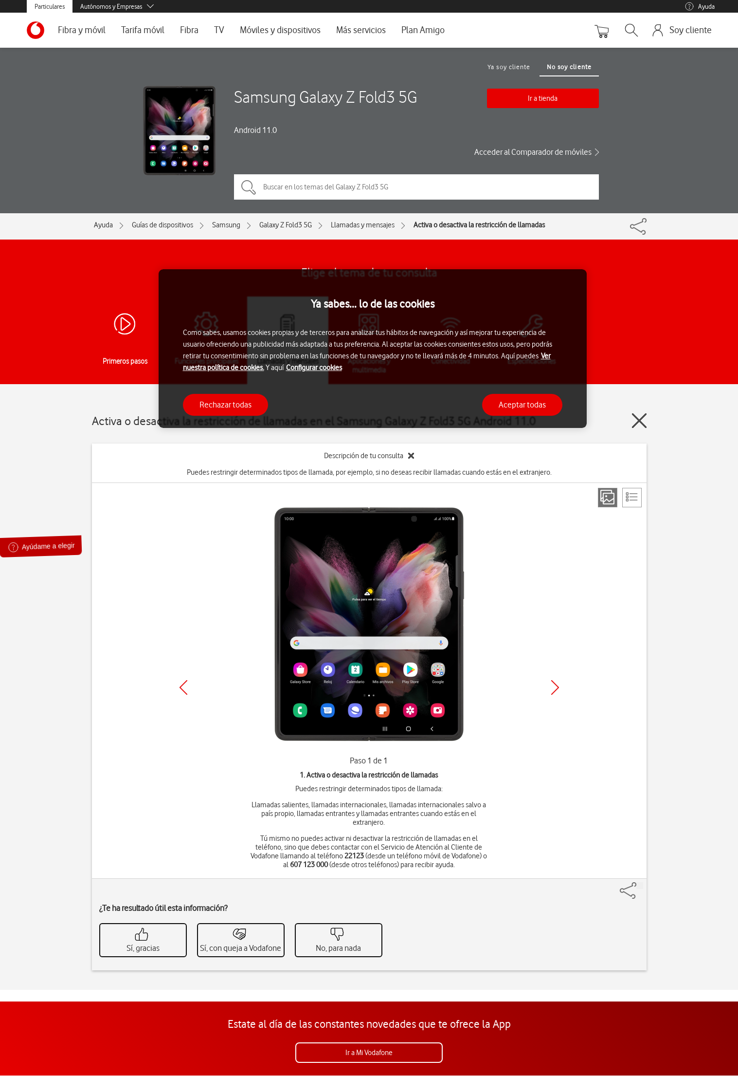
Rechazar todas (225, 404)
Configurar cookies (314, 367)
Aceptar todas (522, 404)
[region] (373, 348)
